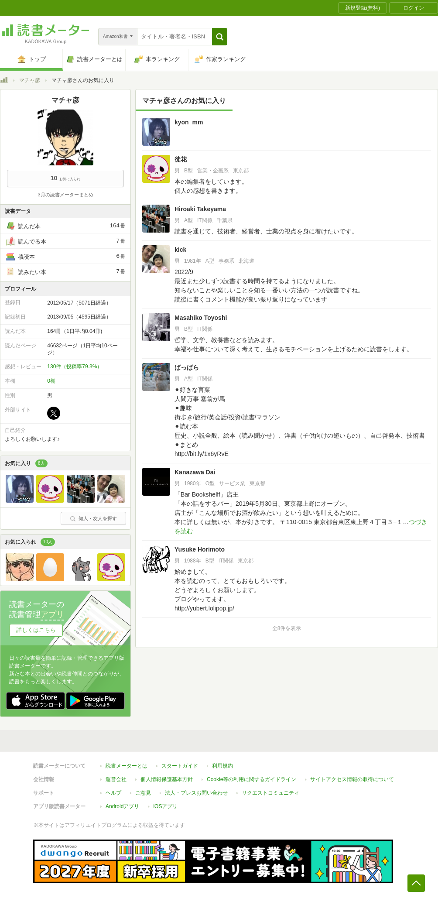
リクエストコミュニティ (270, 792)
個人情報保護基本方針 (166, 779)
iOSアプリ (165, 806)
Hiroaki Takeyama (200, 209)
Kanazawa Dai (195, 472)
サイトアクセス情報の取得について (352, 779)
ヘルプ (113, 792)
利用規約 (222, 765)
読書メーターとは (126, 765)
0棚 (51, 381)
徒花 (181, 159)
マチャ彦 (29, 80)
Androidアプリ (122, 806)
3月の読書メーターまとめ (65, 194)
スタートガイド (179, 765)
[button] (219, 36)
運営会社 (116, 779)
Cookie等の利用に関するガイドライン (251, 779)
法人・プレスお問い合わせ (196, 792)
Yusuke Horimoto (200, 549)
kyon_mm (189, 122)
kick (180, 249)
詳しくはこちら (36, 630)
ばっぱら (187, 367)
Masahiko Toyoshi (201, 317)
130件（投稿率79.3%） (74, 366)
